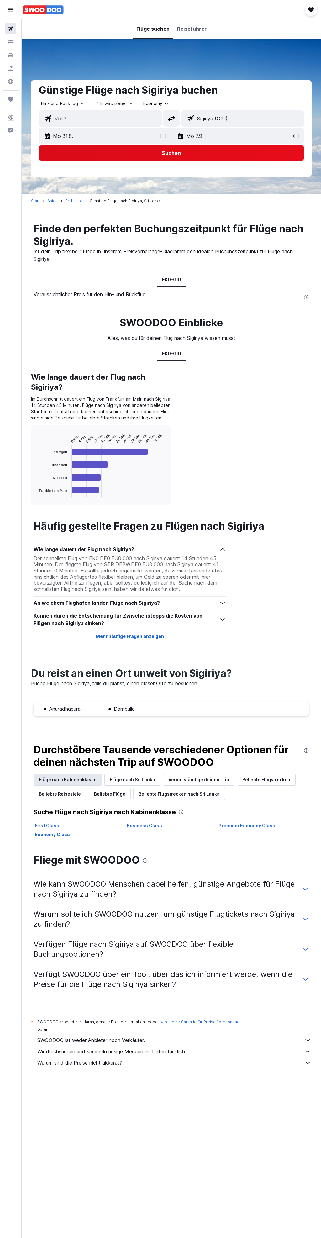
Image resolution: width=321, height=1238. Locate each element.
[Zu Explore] (11, 81)
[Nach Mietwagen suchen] (11, 55)
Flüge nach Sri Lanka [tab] (132, 779)
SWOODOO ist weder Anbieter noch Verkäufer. (174, 1040)
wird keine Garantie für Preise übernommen (201, 1021)
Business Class (144, 825)
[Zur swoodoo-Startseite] (43, 9)
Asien (52, 200)
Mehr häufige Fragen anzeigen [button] (130, 636)
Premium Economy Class (246, 825)
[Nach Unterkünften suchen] (11, 42)
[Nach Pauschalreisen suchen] (11, 68)
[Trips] (11, 99)
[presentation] (306, 297)
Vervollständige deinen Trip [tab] (198, 779)
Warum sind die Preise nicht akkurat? (174, 1063)
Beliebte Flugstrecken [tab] (266, 779)
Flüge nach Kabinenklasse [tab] (68, 779)
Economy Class (52, 834)
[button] (11, 10)
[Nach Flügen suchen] (11, 29)
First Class (47, 825)
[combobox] (156, 103)
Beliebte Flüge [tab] (109, 794)
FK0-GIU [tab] (171, 279)
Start (35, 200)
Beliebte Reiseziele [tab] (60, 794)
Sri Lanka (73, 200)
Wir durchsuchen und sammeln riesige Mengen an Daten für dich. (174, 1051)
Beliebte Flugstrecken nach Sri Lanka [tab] (179, 794)
